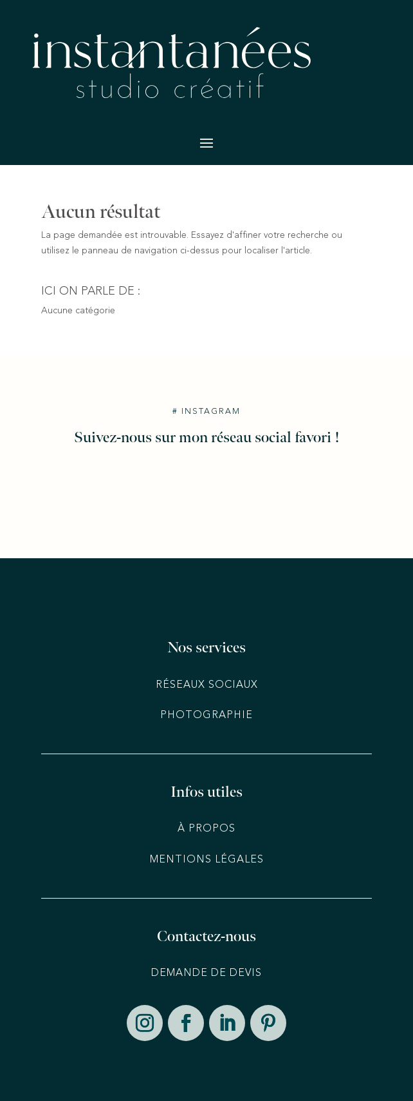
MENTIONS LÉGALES (207, 860)
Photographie (206, 715)
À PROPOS (206, 829)
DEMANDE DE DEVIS (206, 973)
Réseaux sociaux (207, 685)
